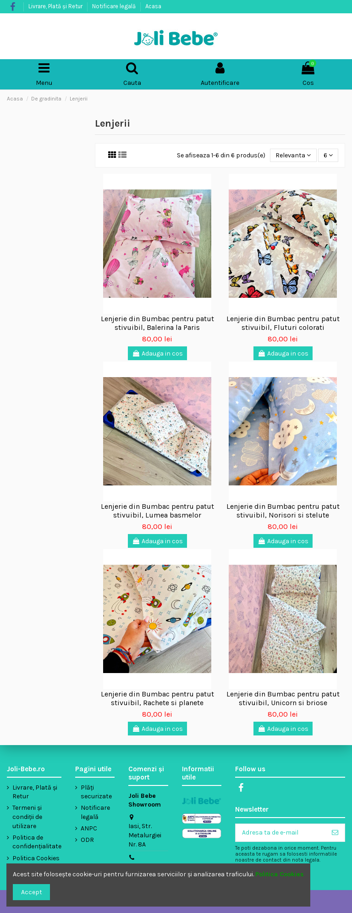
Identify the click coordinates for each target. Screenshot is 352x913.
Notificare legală (114, 6)
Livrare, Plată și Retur (56, 6)
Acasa (153, 6)
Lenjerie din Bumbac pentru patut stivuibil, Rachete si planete (157, 698)
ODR (87, 840)
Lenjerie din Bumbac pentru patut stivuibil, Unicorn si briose (283, 698)
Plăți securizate (96, 792)
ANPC (89, 828)
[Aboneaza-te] (335, 832)
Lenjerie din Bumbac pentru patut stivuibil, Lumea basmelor (157, 510)
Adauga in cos (157, 353)
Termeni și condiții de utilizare (27, 816)
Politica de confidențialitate (36, 842)
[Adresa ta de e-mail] (280, 832)
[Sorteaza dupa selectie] (293, 155)
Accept (31, 892)
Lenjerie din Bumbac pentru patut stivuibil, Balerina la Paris (157, 323)
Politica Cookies (36, 858)
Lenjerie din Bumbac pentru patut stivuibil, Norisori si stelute (283, 510)
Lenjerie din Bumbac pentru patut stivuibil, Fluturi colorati (283, 323)
